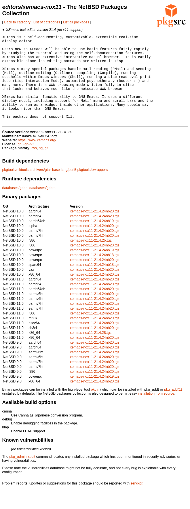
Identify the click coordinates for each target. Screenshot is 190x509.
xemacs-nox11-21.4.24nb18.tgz (94, 275)
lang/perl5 (68, 190)
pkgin (95, 409)
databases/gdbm (15, 208)
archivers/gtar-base (45, 190)
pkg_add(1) (173, 409)
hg (41, 168)
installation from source (156, 413)
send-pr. (137, 503)
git (46, 168)
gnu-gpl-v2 (25, 164)
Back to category (17, 22)
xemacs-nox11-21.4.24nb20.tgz (94, 231)
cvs (34, 168)
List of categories (46, 22)
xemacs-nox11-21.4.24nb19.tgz (94, 241)
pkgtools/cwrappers (92, 190)
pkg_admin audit (22, 477)
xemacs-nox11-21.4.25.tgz (91, 260)
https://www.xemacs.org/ (37, 160)
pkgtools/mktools (15, 190)
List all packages (76, 22)
